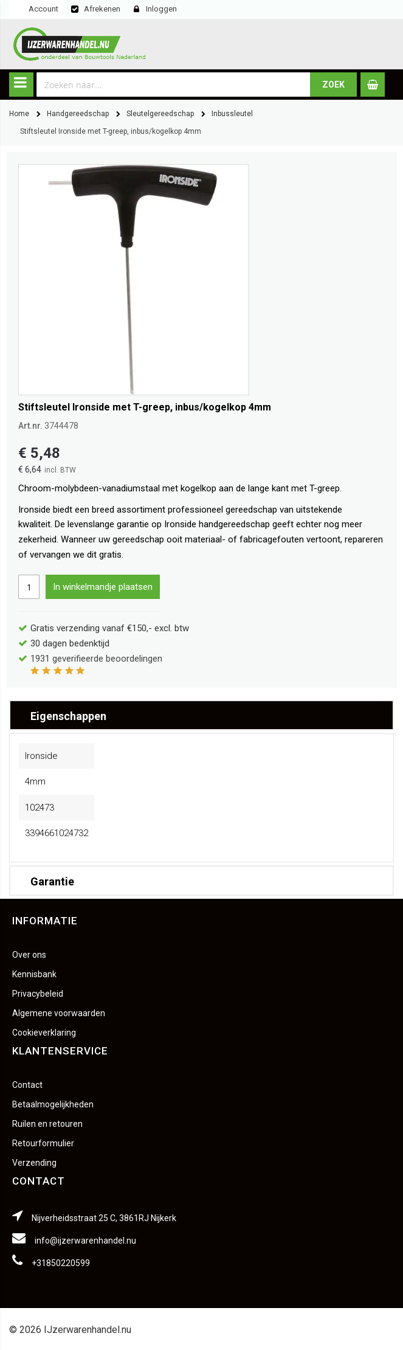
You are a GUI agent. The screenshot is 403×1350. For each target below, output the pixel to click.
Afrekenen (102, 8)
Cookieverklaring (44, 1032)
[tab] (201, 715)
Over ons (29, 955)
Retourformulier (43, 1143)
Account (43, 8)
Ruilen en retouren (47, 1124)
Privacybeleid (37, 994)
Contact (27, 1085)
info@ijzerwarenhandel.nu (85, 1240)
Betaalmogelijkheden (53, 1104)
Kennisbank (34, 974)
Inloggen (161, 8)
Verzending (34, 1163)
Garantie (52, 881)
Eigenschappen (68, 716)
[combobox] (173, 84)
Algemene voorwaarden (58, 1013)
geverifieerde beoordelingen (96, 658)
